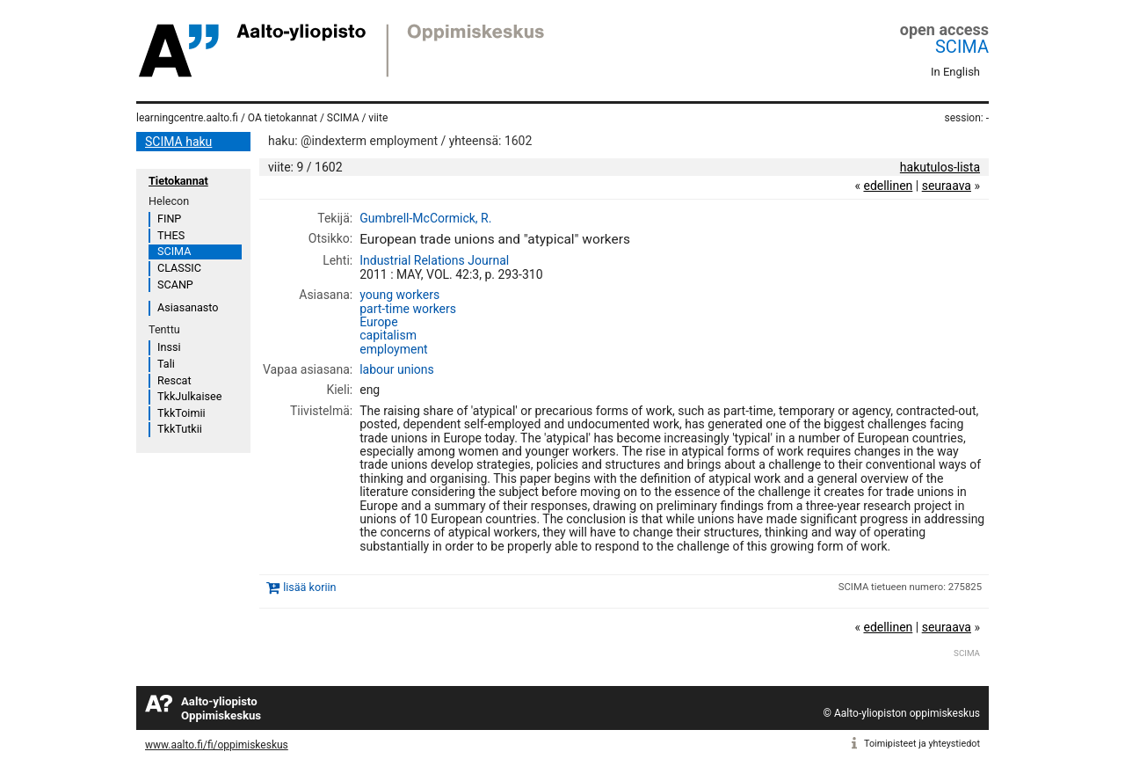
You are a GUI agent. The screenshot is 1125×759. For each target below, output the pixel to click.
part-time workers (407, 309)
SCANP (175, 284)
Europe (378, 322)
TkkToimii (181, 413)
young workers (399, 295)
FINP (169, 218)
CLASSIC (179, 267)
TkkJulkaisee (189, 396)
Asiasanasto (187, 307)
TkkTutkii (179, 428)
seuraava (946, 186)
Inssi (168, 347)
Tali (166, 363)
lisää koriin (309, 587)
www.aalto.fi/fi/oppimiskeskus (216, 745)
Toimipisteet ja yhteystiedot (922, 743)
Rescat (174, 380)
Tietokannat (178, 180)
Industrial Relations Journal (434, 260)
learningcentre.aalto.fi (187, 118)
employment (393, 349)
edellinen (887, 186)
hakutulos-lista (940, 167)
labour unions (396, 369)
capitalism (388, 335)
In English (955, 71)
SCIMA (962, 46)
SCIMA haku (178, 142)
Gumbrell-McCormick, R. (425, 218)
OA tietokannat (282, 118)
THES (171, 235)
